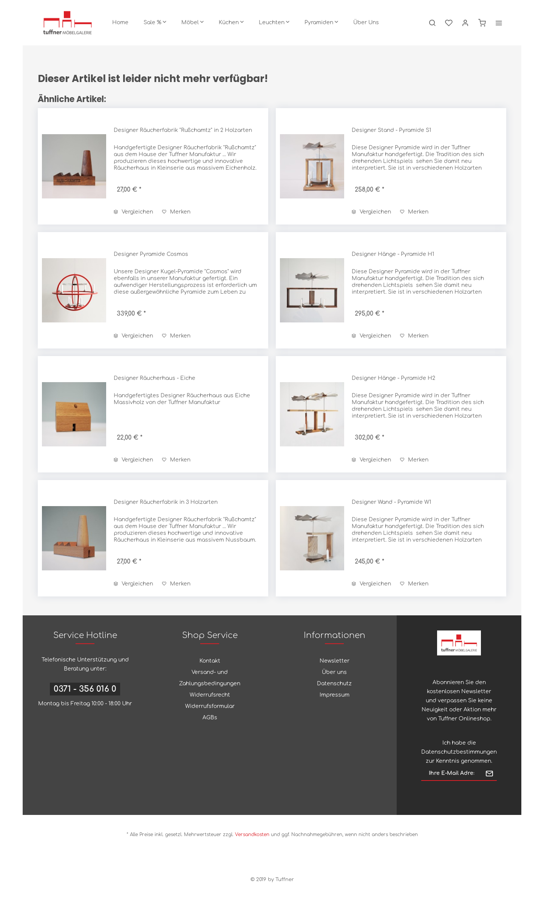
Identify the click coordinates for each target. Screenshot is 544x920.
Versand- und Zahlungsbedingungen (209, 677)
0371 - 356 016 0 (85, 689)
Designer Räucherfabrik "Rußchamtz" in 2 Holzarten (183, 130)
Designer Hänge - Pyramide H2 (393, 378)
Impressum (334, 695)
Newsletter (334, 661)
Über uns (334, 672)
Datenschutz (334, 683)
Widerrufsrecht (210, 695)
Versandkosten (252, 834)
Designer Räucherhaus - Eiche (154, 378)
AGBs (209, 717)
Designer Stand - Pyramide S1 (391, 130)
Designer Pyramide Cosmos (151, 254)
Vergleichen (133, 212)
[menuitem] (120, 22)
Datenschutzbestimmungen (459, 752)
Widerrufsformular (210, 706)
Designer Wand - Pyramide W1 (391, 502)
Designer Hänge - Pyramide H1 (393, 254)
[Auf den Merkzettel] (176, 212)
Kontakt (209, 661)
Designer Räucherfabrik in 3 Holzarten (166, 502)
